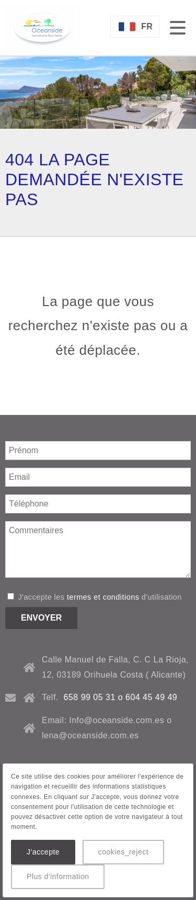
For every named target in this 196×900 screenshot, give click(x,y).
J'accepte (43, 852)
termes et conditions (103, 597)
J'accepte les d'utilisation (94, 597)
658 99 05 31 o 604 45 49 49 (121, 697)
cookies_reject (123, 852)
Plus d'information (58, 876)
